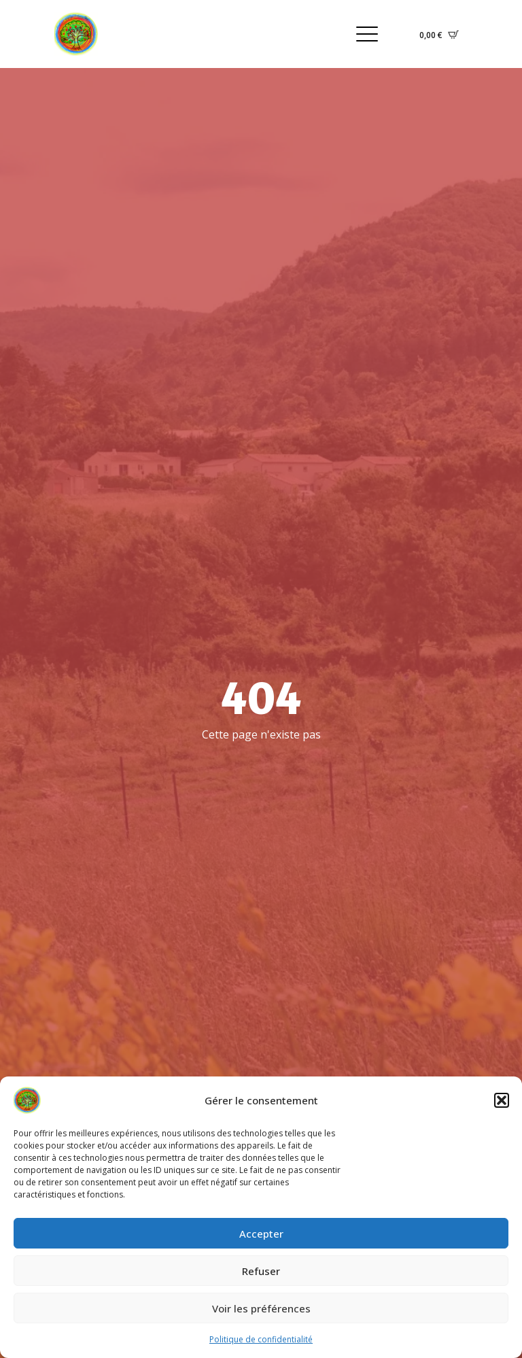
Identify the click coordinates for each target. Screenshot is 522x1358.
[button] (501, 1100)
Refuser (261, 1271)
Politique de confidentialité (261, 1339)
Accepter (261, 1233)
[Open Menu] (367, 34)
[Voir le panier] (439, 34)
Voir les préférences (261, 1308)
